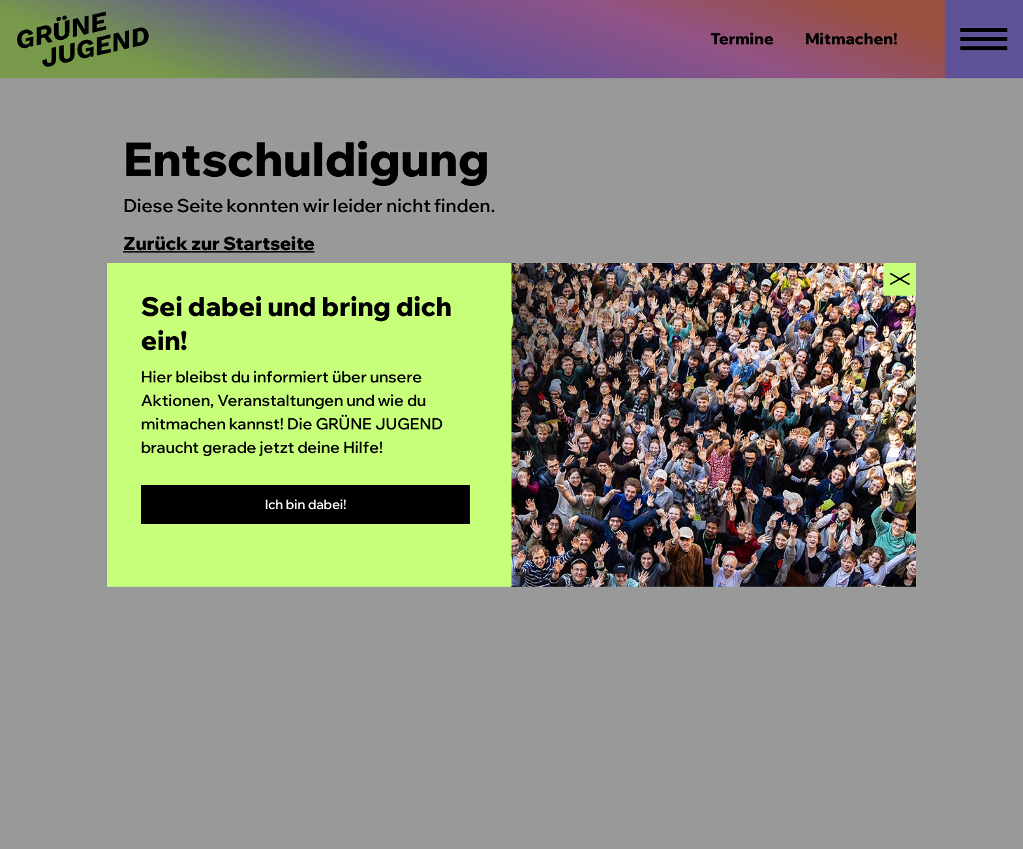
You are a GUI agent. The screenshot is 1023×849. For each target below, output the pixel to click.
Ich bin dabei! (305, 504)
